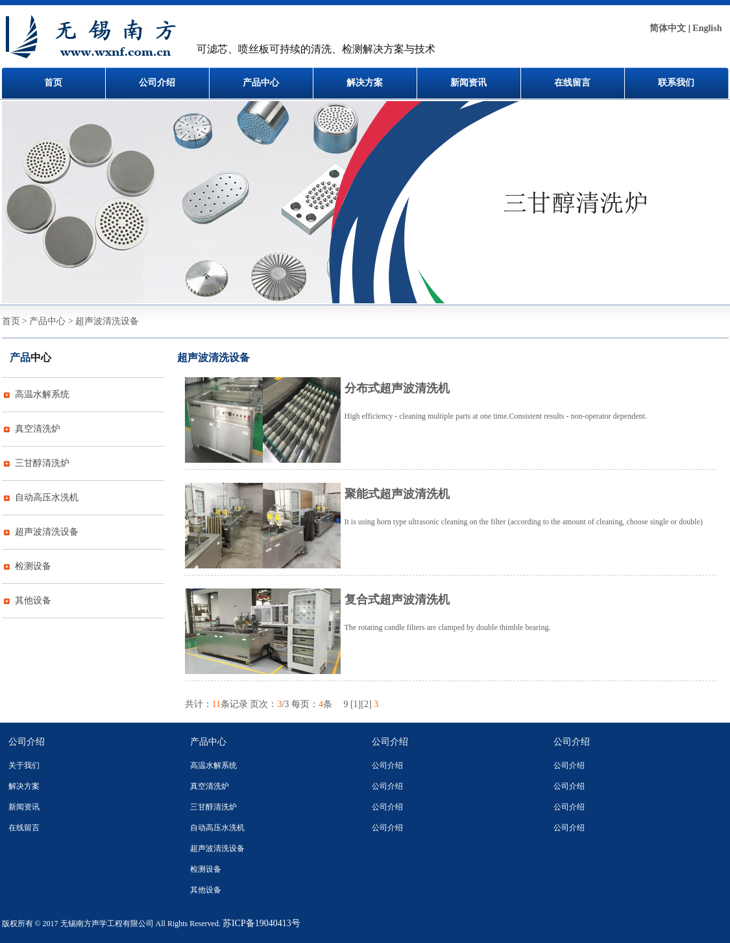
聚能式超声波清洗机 (397, 493)
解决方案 (365, 82)
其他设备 (33, 600)
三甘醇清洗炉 (42, 463)
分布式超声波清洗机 (397, 388)
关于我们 (24, 765)
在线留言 (572, 82)
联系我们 (676, 82)
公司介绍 (157, 82)
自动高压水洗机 (47, 497)
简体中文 (668, 28)
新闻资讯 (468, 82)
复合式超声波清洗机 (397, 599)
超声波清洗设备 (47, 532)
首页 (53, 82)
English (707, 28)
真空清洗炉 (37, 429)
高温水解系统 (42, 394)
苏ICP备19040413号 (261, 923)
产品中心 (261, 82)
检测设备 (33, 566)
